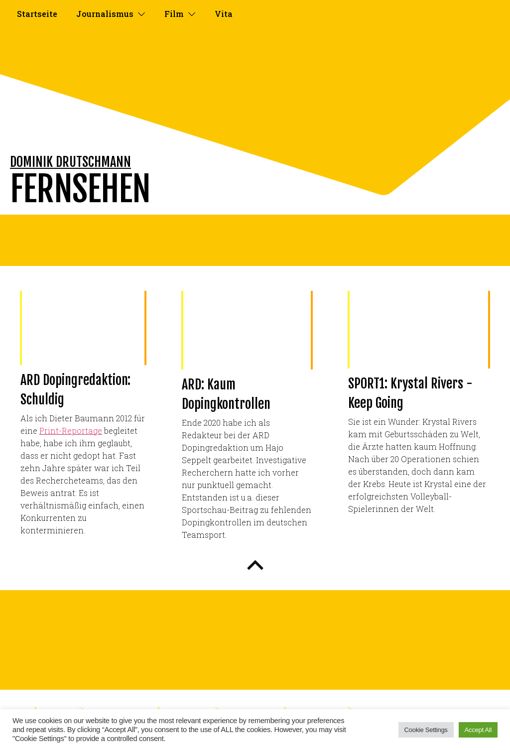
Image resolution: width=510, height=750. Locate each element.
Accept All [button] (478, 730)
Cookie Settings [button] (426, 730)
